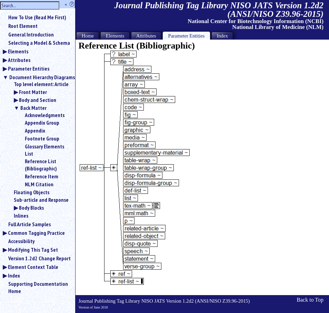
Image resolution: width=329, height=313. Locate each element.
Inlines (21, 215)
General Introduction (31, 34)
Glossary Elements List (44, 150)
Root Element (23, 25)
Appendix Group (42, 122)
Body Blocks (31, 207)
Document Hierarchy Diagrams (42, 77)
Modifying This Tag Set (33, 249)
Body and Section (37, 99)
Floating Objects (31, 192)
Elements (18, 51)
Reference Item (41, 176)
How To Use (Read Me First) (37, 17)
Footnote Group (42, 138)
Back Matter (33, 107)
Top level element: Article (41, 84)
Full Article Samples (29, 224)
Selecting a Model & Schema (39, 42)
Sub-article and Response (41, 199)
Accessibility (21, 241)
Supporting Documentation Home (38, 287)
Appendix (35, 130)
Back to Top (310, 300)
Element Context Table (33, 266)
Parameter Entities (28, 68)
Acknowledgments (44, 115)
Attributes (19, 59)
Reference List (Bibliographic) (41, 165)
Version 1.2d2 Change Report (39, 258)
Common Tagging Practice (36, 232)
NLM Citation (39, 184)
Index (14, 275)
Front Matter (33, 91)
